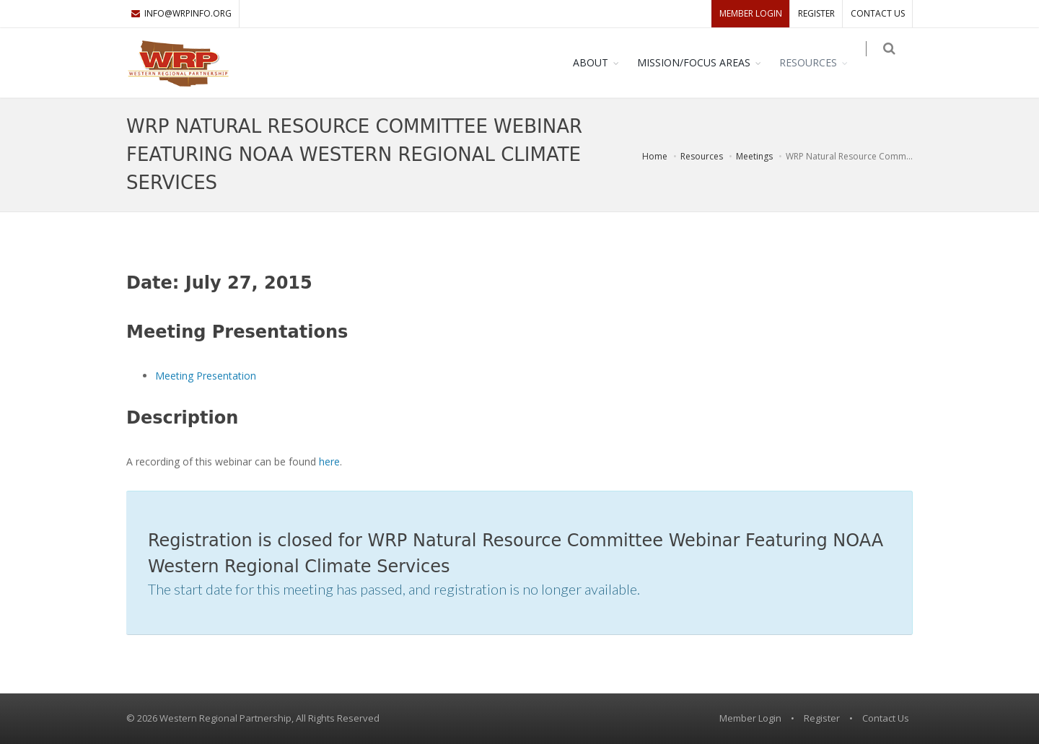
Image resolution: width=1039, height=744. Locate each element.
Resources (817, 62)
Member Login (750, 13)
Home (654, 156)
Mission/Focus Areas (703, 62)
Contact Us (878, 13)
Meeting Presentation (205, 375)
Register (816, 13)
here (329, 461)
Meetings (754, 156)
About (600, 62)
